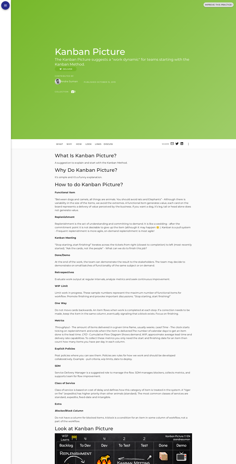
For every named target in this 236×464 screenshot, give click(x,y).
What (59, 144)
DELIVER (66, 69)
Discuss (108, 144)
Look (88, 144)
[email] (172, 144)
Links (98, 144)
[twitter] (177, 144)
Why (69, 144)
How (79, 144)
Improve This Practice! (218, 4)
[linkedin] (182, 144)
